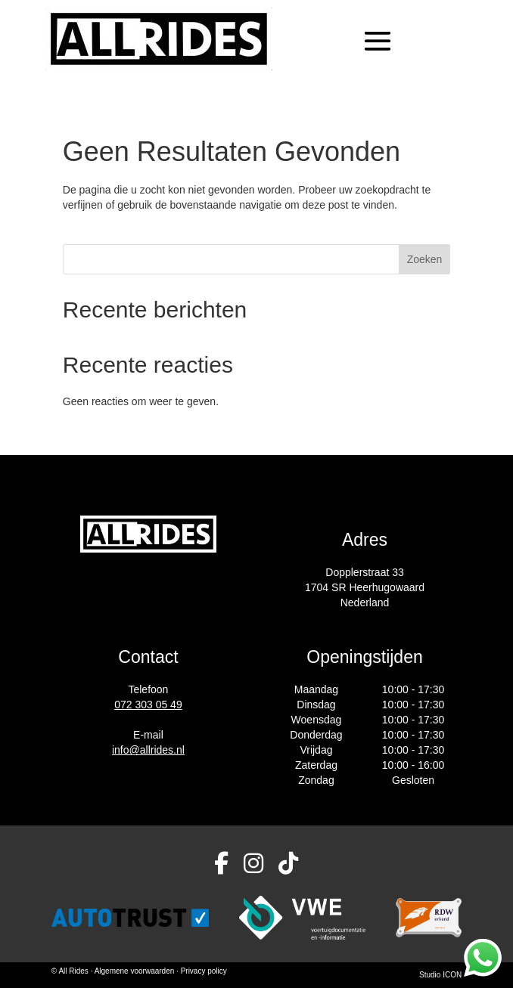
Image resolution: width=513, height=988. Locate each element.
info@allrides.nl (148, 750)
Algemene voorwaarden (135, 971)
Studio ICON (440, 975)
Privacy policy (204, 971)
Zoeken (425, 259)
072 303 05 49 (148, 704)
